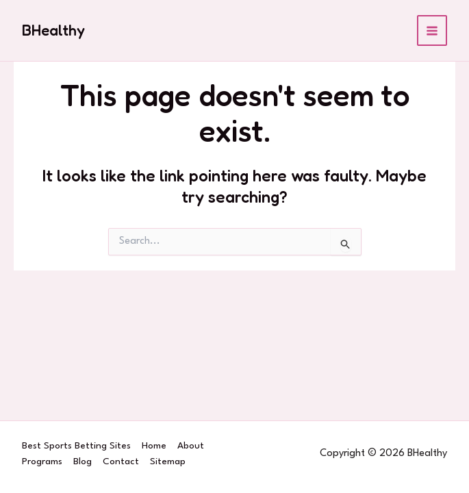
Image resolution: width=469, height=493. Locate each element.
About (190, 446)
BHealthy (53, 30)
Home (154, 446)
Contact (121, 461)
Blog (82, 461)
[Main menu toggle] (432, 30)
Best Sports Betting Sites (76, 446)
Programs (42, 461)
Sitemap (168, 461)
